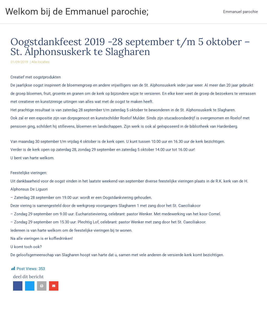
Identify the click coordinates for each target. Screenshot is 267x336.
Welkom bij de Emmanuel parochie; (76, 11)
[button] (17, 286)
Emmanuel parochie (240, 11)
